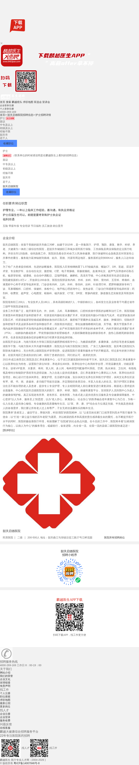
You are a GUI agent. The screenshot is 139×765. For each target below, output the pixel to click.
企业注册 (5, 713)
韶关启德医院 (10, 186)
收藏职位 (8, 143)
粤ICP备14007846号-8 (27, 763)
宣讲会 (46, 102)
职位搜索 (5, 696)
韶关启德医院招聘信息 (21, 114)
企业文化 (5, 679)
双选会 (38, 102)
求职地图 (28, 102)
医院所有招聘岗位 (114, 537)
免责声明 (5, 685)
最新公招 (5, 703)
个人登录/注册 (7, 108)
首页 (2, 102)
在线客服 (5, 727)
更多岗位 (5, 706)
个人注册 (5, 693)
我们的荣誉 (6, 675)
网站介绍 (5, 672)
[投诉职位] (9, 430)
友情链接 (5, 682)
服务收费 (5, 720)
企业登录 (5, 717)
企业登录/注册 (7, 105)
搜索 (8, 102)
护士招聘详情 (43, 114)
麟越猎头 (17, 102)
